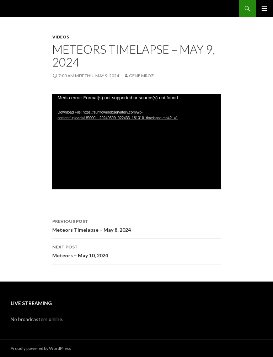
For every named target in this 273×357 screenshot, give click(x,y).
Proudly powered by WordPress (41, 348)
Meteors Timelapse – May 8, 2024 (136, 225)
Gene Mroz (141, 75)
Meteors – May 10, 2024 (136, 250)
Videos (60, 37)
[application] (136, 141)
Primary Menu (264, 8)
